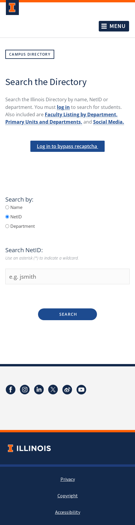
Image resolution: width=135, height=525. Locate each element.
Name (15, 207)
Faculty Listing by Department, (81, 114)
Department (22, 226)
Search (67, 314)
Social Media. (108, 122)
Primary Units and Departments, (43, 122)
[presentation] (67, 162)
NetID (15, 217)
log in (63, 107)
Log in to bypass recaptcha (67, 146)
